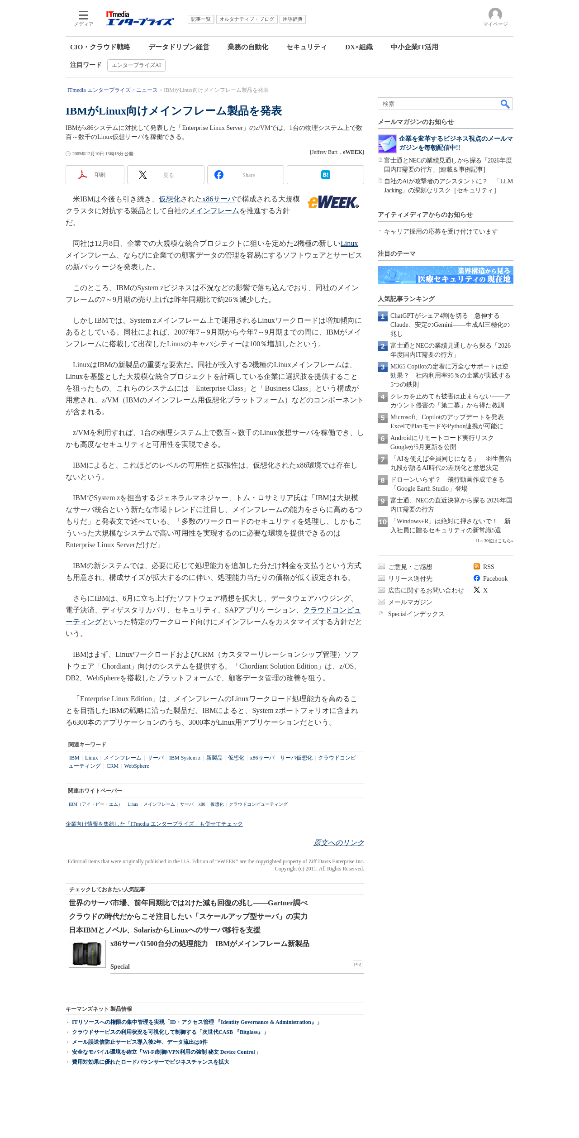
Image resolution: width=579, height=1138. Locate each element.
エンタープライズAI (136, 65)
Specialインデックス (416, 614)
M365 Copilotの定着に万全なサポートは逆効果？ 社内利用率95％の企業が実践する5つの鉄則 (450, 375)
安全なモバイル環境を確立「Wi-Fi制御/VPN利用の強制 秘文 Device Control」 (166, 1052)
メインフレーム (214, 211)
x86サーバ (218, 199)
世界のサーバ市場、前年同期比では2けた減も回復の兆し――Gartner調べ (188, 903)
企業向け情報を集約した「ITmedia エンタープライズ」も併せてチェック (154, 824)
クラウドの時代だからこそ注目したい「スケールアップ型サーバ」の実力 (188, 916)
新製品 (214, 758)
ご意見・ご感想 (410, 567)
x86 (202, 804)
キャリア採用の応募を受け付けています (441, 231)
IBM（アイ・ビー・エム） (96, 804)
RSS (488, 567)
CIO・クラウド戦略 (100, 47)
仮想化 (169, 199)
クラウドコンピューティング (258, 804)
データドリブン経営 (178, 47)
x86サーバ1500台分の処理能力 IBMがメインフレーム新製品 (209, 943)
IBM (74, 758)
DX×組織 (358, 47)
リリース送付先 (410, 578)
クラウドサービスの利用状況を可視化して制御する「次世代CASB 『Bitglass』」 (170, 1032)
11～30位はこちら (493, 540)
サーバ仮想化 (296, 758)
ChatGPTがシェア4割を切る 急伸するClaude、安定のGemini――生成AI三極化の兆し (450, 324)
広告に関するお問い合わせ (426, 590)
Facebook (495, 578)
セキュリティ (306, 47)
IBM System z (184, 758)
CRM (112, 766)
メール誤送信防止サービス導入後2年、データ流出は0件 (140, 1042)
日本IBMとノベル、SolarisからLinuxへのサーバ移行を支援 (165, 930)
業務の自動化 (248, 47)
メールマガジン (410, 602)
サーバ (155, 758)
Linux (349, 243)
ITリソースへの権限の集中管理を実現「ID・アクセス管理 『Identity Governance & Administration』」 (197, 1022)
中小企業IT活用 (415, 47)
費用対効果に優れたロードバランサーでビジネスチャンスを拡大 (150, 1062)
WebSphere (136, 766)
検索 (506, 103)
